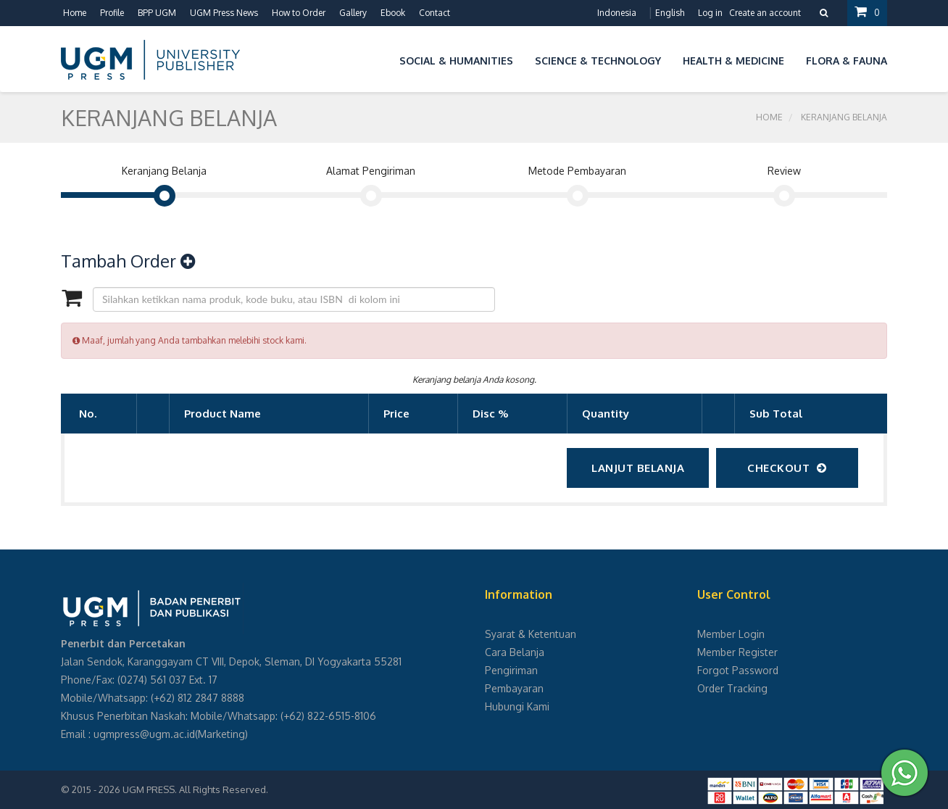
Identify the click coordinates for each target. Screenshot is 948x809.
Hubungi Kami (517, 706)
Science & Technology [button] (598, 60)
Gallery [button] (353, 12)
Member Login (731, 634)
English (669, 12)
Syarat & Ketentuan (530, 634)
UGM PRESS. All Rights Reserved (194, 789)
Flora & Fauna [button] (846, 60)
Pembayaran (514, 688)
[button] (377, 58)
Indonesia (616, 12)
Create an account (765, 12)
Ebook (393, 12)
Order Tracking (732, 688)
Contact (434, 12)
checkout (787, 468)
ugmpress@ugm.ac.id (144, 734)
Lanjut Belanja (637, 468)
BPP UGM (157, 12)
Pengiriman (511, 670)
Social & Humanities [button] (456, 60)
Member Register (737, 652)
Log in (710, 12)
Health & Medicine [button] (733, 60)
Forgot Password (737, 670)
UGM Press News (224, 12)
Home (74, 12)
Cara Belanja (514, 652)
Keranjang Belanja (844, 117)
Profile (112, 12)
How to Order (298, 12)
